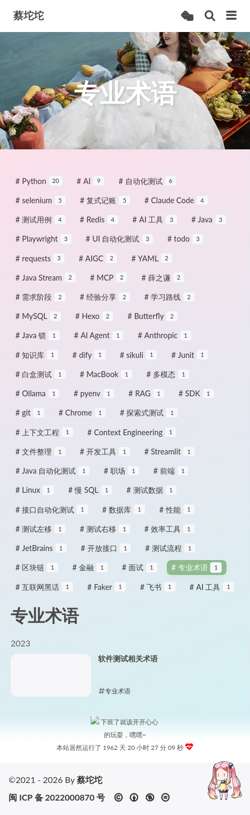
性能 (177, 515)
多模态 (168, 380)
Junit (189, 361)
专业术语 (197, 573)
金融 (90, 573)
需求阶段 (40, 303)
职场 (122, 476)
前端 (171, 476)
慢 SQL (90, 496)
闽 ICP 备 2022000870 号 (57, 797)
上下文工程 (44, 438)
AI (91, 187)
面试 (140, 573)
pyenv (94, 399)
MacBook (106, 380)
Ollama (37, 399)
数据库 (124, 515)
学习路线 (169, 303)
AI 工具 (155, 225)
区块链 (37, 573)
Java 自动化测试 (52, 476)
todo (185, 244)
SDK (196, 399)
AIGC (98, 264)
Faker (106, 593)
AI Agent (99, 341)
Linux (34, 496)
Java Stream (45, 283)
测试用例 (40, 225)
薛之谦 (162, 283)
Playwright (43, 244)
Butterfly (152, 322)
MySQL (38, 322)
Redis (99, 225)
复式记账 (105, 206)
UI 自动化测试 (120, 244)
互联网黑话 (44, 593)
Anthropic (164, 341)
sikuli (139, 361)
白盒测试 (40, 380)
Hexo (94, 322)
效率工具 (169, 535)
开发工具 (105, 457)
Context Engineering (132, 438)
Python (39, 187)
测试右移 (105, 535)
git (30, 419)
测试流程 (170, 554)
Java (209, 225)
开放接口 (106, 554)
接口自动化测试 (51, 515)
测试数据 (151, 496)
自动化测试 (147, 187)
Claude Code (176, 206)
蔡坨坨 (89, 779)
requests (40, 264)
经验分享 (105, 303)
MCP (108, 283)
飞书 (158, 593)
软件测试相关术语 (128, 664)
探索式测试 (149, 419)
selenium (40, 206)
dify (89, 361)
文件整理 (40, 457)
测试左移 (40, 535)
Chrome (82, 419)
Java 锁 (37, 341)
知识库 (37, 361)
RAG (146, 399)
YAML (151, 264)
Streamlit (169, 457)
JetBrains (41, 554)
